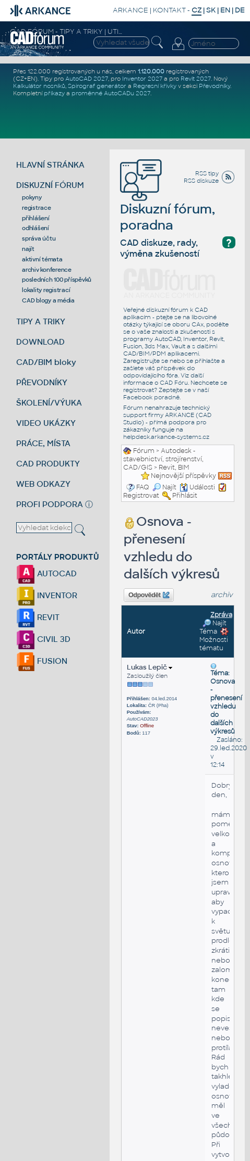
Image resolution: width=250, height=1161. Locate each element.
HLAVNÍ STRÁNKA (50, 165)
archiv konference (47, 269)
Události (197, 487)
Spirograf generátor (97, 86)
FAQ (142, 487)
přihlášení (36, 218)
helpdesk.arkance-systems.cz (166, 436)
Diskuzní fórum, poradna (167, 202)
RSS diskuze (201, 180)
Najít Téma (213, 627)
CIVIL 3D (43, 639)
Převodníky (214, 86)
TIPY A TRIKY (40, 321)
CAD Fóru (174, 382)
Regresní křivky (154, 86)
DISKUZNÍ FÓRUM (50, 185)
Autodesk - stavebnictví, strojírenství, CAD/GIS (163, 459)
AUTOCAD (46, 573)
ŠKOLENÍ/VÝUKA (49, 403)
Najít (164, 487)
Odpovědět (149, 595)
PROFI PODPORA (49, 504)
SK (211, 10)
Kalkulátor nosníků (39, 86)
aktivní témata (42, 259)
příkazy (54, 93)
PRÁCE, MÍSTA (43, 443)
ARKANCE (130, 10)
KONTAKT (169, 10)
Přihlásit (184, 495)
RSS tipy (207, 173)
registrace (36, 207)
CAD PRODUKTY (48, 464)
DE (240, 10)
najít (28, 249)
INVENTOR (46, 595)
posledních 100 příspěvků (56, 279)
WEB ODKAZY (43, 484)
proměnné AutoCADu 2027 (111, 93)
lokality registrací (46, 290)
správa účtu (38, 238)
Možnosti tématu (214, 639)
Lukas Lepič (149, 667)
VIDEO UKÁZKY (46, 423)
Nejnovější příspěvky (183, 476)
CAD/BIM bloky (46, 362)
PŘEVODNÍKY (41, 382)
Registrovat (141, 495)
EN (225, 10)
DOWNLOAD (40, 342)
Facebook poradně (151, 397)
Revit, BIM (174, 467)
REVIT (37, 617)
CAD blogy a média (48, 300)
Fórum (143, 451)
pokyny (32, 197)
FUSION (41, 661)
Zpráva (221, 615)
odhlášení (35, 228)
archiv (222, 594)
